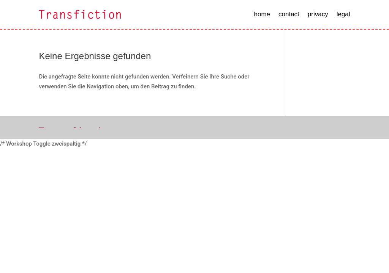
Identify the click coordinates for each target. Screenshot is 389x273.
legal (343, 14)
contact (288, 14)
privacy (318, 14)
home (262, 14)
